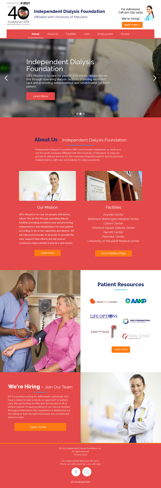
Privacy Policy (80, 454)
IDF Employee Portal (80, 481)
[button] (6, 78)
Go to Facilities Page (113, 253)
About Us (52, 34)
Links (87, 34)
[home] (18, 13)
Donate (125, 34)
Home (35, 34)
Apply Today (38, 426)
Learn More (40, 96)
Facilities (71, 34)
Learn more (47, 252)
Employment (105, 34)
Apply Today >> (132, 25)
